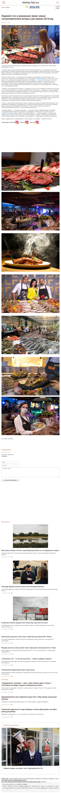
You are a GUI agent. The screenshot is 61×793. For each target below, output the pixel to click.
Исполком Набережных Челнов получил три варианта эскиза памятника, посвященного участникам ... (27, 640)
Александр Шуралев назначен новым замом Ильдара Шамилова (22, 586)
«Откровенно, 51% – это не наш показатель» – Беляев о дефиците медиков (26, 659)
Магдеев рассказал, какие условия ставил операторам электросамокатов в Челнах (28, 648)
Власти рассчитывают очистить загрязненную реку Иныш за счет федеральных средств (30, 550)
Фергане (48, 80)
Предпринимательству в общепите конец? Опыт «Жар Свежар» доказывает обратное (29, 698)
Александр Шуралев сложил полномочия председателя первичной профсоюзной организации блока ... (29, 589)
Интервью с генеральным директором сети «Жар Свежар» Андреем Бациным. (24, 702)
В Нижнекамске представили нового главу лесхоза (18, 670)
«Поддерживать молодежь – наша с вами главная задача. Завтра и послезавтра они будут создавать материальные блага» (26, 684)
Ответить (4, 456)
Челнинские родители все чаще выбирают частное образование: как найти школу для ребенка (29, 710)
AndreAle (11, 67)
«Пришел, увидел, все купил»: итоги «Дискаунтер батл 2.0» (23, 768)
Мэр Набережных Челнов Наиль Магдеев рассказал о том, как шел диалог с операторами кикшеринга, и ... (28, 651)
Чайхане (40, 80)
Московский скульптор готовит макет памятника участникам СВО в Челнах (26, 637)
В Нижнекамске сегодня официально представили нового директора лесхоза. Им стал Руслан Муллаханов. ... (29, 673)
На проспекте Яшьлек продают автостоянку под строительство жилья (24, 623)
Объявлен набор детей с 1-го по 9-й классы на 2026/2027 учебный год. (22, 714)
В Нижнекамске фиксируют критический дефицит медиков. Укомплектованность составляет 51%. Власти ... (28, 662)
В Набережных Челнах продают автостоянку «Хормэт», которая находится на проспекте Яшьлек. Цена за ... (27, 626)
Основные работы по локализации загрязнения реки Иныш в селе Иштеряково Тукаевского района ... (28, 553)
